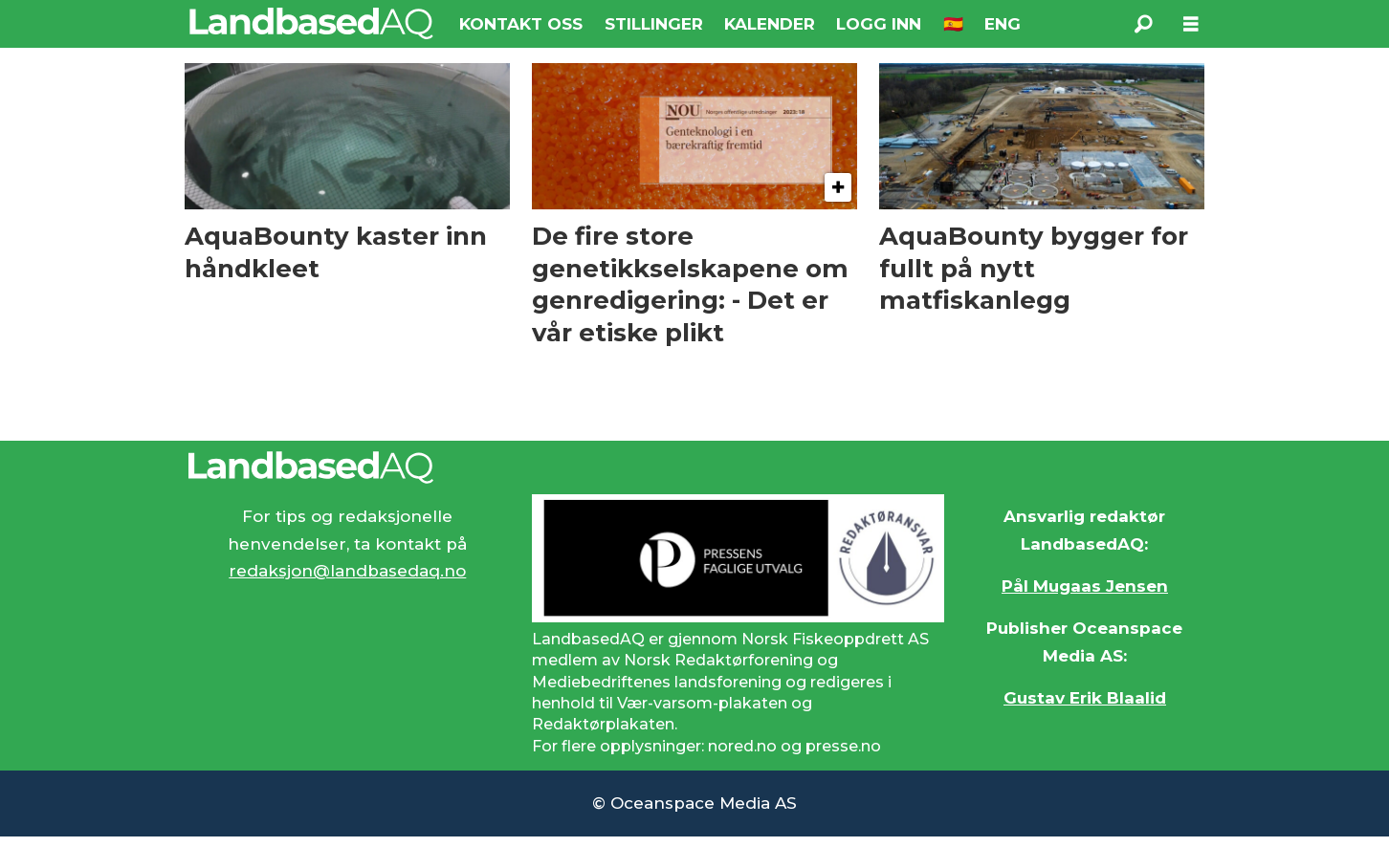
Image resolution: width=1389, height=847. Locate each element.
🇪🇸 (953, 23)
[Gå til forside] (311, 23)
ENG (1002, 23)
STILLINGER (654, 23)
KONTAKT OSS (521, 23)
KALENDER (769, 23)
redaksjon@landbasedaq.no (347, 570)
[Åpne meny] (1191, 24)
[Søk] (1143, 24)
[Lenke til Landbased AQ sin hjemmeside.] (694, 467)
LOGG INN (878, 23)
